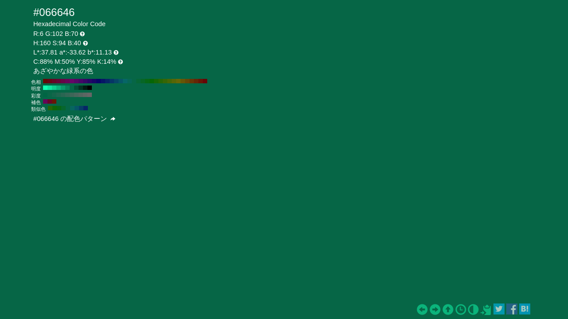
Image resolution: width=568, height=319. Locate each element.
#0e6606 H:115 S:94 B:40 (54, 108)
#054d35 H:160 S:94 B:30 (76, 88)
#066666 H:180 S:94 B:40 (125, 81)
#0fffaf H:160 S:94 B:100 (45, 88)
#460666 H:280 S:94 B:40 (81, 81)
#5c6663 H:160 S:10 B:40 (85, 95)
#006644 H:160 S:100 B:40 (45, 95)
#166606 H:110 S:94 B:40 (156, 81)
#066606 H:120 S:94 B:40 (152, 81)
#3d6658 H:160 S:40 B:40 (72, 95)
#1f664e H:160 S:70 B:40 (58, 95)
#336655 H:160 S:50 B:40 (67, 95)
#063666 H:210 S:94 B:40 (112, 81)
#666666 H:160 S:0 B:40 (89, 95)
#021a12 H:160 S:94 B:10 (85, 88)
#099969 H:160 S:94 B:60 (63, 88)
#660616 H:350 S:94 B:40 (49, 81)
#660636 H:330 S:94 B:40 (58, 81)
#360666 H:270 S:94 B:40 (85, 81)
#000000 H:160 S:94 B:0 (89, 88)
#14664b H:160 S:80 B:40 (54, 95)
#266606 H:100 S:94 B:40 (160, 81)
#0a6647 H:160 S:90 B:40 (49, 95)
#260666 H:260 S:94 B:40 (89, 81)
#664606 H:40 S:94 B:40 (187, 81)
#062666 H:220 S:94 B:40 (107, 81)
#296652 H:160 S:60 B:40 (63, 95)
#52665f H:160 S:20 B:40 (81, 95)
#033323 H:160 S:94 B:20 (81, 88)
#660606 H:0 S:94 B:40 (205, 81)
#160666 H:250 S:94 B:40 (94, 81)
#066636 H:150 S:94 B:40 (138, 81)
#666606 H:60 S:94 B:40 (178, 81)
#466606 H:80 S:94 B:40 (169, 81)
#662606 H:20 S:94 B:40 (196, 81)
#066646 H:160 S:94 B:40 (134, 81)
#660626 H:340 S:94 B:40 (54, 81)
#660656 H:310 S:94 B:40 (67, 81)
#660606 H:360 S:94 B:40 (45, 81)
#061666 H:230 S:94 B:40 (103, 81)
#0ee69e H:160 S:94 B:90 (49, 88)
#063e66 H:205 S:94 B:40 (81, 108)
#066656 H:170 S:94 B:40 (129, 81)
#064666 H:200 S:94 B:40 (116, 81)
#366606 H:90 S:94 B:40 (165, 81)
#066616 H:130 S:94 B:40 (147, 81)
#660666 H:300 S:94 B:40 (72, 81)
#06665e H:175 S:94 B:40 (72, 108)
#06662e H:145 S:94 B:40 (63, 108)
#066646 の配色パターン (74, 118)
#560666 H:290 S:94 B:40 (76, 81)
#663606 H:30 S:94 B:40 (191, 81)
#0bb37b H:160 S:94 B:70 (58, 88)
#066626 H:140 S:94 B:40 (143, 81)
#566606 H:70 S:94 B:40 (174, 81)
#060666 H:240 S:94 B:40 (98, 81)
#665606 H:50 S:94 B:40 (183, 81)
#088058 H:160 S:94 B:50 (67, 88)
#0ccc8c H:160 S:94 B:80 (54, 88)
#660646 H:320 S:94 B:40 (63, 81)
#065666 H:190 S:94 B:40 (120, 81)
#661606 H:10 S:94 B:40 (200, 81)
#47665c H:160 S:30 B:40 (76, 95)
